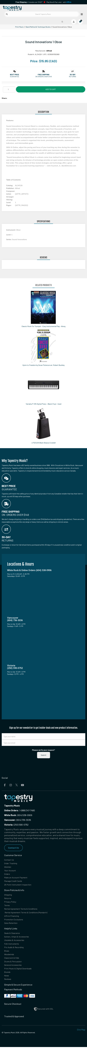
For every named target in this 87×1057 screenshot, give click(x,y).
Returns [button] (72, 76)
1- (20, 810)
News (6, 985)
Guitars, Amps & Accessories (18, 942)
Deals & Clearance (13, 938)
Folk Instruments (12, 950)
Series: (9, 239)
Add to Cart (50, 89)
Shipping (8, 897)
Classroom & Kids (12, 965)
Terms (7, 909)
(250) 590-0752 (16, 824)
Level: (8, 235)
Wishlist (8, 867)
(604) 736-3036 (17, 820)
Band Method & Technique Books (38, 27)
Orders (7, 875)
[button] (14, 75)
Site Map (81, 1039)
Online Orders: (11, 810)
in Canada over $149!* (29, 2)
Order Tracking (11, 864)
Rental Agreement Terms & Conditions (23, 913)
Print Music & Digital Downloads (19, 977)
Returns (8, 901)
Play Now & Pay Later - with (59, 2)
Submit (43, 755)
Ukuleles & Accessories (15, 946)
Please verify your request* (43, 750)
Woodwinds (10, 962)
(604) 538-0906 (18, 815)
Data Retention (11, 928)
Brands (7, 981)
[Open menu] (81, 14)
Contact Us (13, 847)
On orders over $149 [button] (43, 76)
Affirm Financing (12, 920)
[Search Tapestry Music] (42, 14)
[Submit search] (7, 14)
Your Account (11, 871)
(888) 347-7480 (28, 810)
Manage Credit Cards (14, 883)
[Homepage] (23, 7)
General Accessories (14, 973)
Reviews (8, 989)
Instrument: (11, 230)
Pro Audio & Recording (15, 954)
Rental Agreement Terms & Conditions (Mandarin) (29, 916)
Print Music (19, 27)
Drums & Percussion (14, 969)
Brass (7, 958)
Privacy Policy (11, 905)
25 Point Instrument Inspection (19, 887)
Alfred (49, 51)
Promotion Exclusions (15, 924)
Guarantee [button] (14, 76)
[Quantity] (9, 89)
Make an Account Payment (17, 879)
